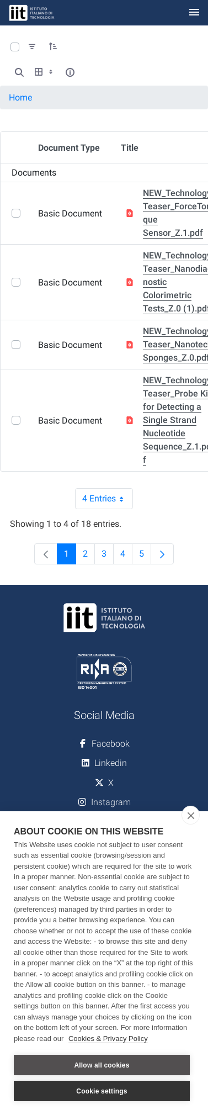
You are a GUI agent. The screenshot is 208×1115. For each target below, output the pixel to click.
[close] (191, 815)
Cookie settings (101, 1091)
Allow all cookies (101, 1065)
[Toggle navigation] (194, 13)
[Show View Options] (45, 72)
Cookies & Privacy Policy (108, 1038)
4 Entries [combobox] (107, 498)
